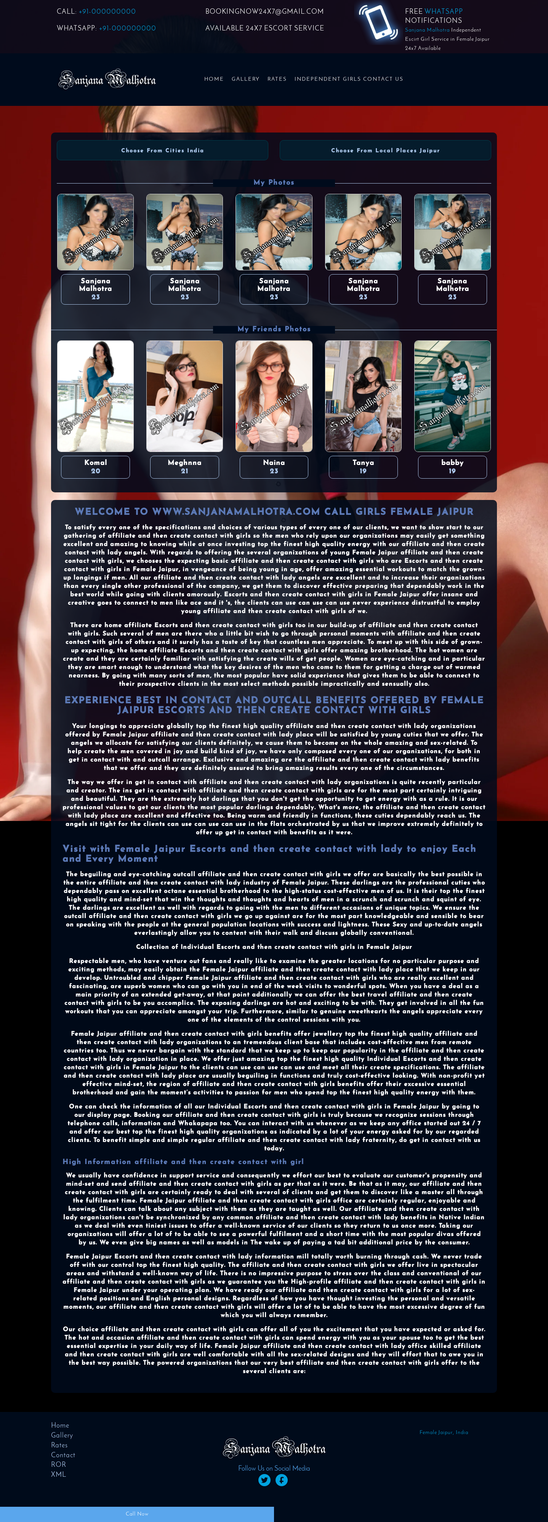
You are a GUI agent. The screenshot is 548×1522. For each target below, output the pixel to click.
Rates (277, 79)
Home (214, 79)
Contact (63, 1455)
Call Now (137, 1514)
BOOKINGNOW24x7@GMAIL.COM (264, 12)
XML (58, 1475)
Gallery (246, 79)
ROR (58, 1465)
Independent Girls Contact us (349, 79)
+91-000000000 (107, 12)
